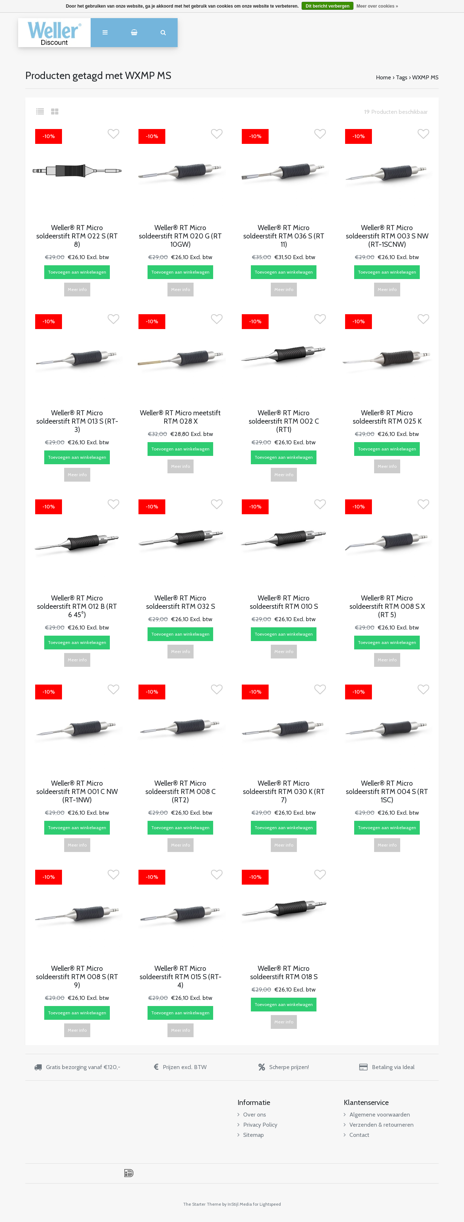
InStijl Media (240, 1204)
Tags (401, 77)
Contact (356, 1134)
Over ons (251, 1114)
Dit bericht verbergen (327, 6)
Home (383, 77)
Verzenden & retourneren (379, 1124)
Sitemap (250, 1134)
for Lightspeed (267, 1204)
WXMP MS (425, 77)
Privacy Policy (257, 1124)
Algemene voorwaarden (377, 1114)
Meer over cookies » (377, 6)
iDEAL (128, 1173)
